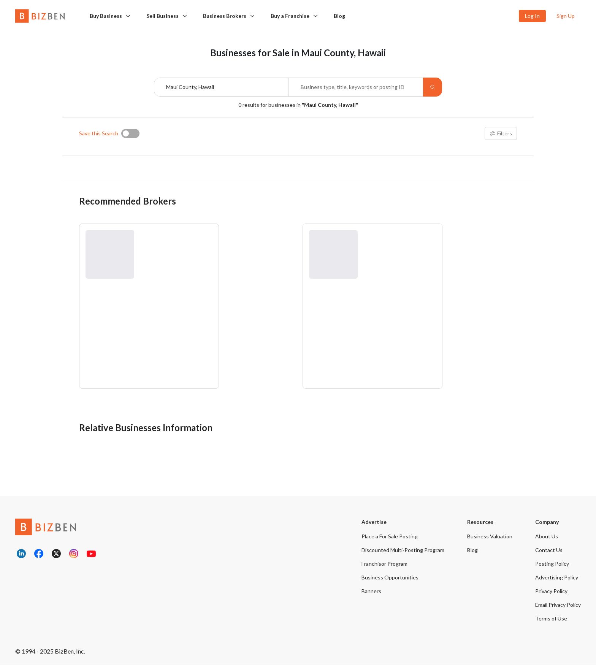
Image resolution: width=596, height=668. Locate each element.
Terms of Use (551, 621)
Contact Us (549, 553)
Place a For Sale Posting (389, 539)
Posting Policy (552, 566)
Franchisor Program (384, 566)
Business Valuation (489, 539)
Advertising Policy (556, 580)
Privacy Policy (551, 594)
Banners (371, 594)
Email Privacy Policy (558, 608)
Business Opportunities (389, 580)
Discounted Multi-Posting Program (402, 553)
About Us (546, 539)
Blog (339, 16)
